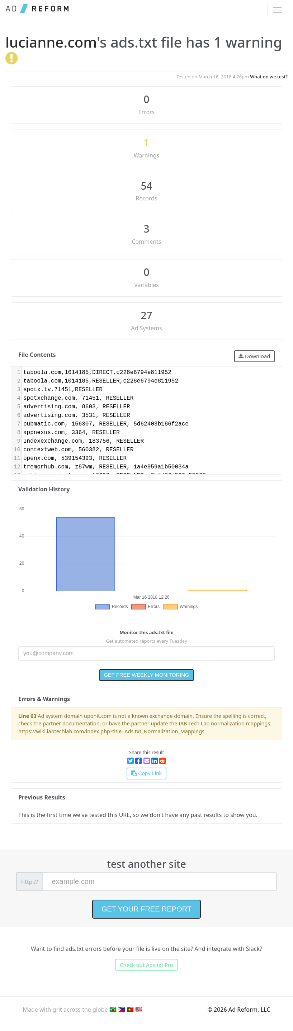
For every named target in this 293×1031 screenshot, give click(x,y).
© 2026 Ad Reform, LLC (239, 1009)
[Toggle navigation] (277, 10)
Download (254, 356)
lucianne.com (51, 42)
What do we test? (269, 76)
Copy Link (146, 773)
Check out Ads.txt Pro (146, 964)
